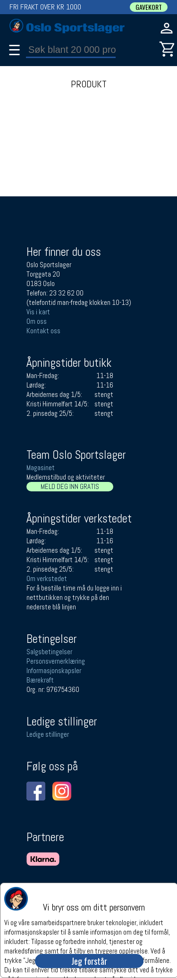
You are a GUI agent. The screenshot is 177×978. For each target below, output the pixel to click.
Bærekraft (40, 679)
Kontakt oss (43, 330)
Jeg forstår (89, 961)
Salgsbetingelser (49, 651)
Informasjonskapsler (53, 670)
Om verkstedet (46, 578)
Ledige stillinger (47, 734)
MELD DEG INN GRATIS (70, 486)
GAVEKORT (148, 7)
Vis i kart (38, 311)
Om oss (36, 321)
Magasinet (40, 467)
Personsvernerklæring (55, 661)
